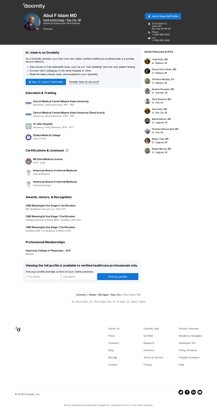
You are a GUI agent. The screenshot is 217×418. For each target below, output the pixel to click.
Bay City (72, 20)
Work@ (112, 357)
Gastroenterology (54, 20)
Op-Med (148, 335)
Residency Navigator (190, 335)
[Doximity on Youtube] (199, 393)
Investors (113, 343)
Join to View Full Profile (163, 16)
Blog (110, 350)
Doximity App (151, 328)
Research (148, 343)
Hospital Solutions (189, 357)
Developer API (187, 343)
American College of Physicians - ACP (48, 250)
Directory (148, 350)
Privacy (147, 364)
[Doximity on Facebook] (187, 393)
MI (80, 20)
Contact (112, 364)
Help (181, 364)
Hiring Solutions (188, 350)
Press (111, 335)
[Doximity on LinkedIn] (193, 393)
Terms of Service (153, 357)
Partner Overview (189, 328)
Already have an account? (84, 81)
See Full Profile (46, 81)
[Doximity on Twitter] (180, 393)
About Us (113, 328)
